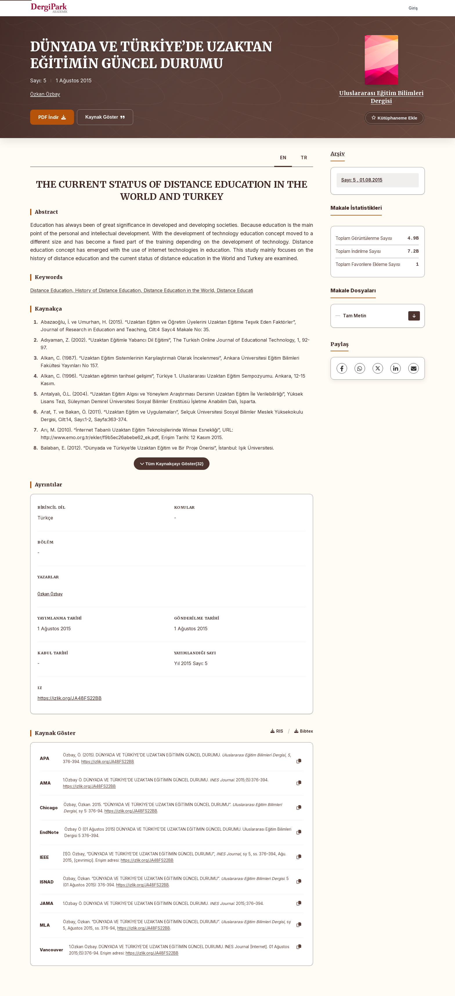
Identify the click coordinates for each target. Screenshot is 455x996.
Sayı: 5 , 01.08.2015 (361, 180)
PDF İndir (52, 117)
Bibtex (303, 731)
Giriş (413, 8)
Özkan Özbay (45, 94)
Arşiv (338, 154)
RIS (276, 731)
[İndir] (414, 315)
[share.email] (413, 368)
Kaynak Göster (105, 117)
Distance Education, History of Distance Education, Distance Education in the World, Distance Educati (141, 290)
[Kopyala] (299, 761)
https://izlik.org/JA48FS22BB (69, 698)
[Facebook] (342, 368)
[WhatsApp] (360, 368)
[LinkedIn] (395, 368)
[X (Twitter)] (378, 368)
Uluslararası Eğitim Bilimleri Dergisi (381, 97)
